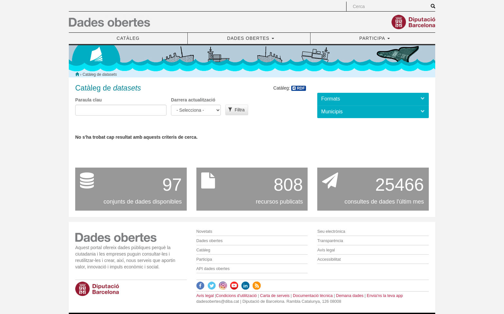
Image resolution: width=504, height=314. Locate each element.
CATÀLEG (128, 38)
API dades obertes (213, 268)
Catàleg (203, 250)
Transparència (330, 241)
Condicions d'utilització (236, 295)
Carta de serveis (275, 295)
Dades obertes (209, 241)
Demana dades (349, 295)
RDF (298, 88)
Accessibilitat (329, 259)
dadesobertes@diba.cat (217, 301)
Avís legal (326, 250)
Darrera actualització (193, 99)
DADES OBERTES (250, 38)
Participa (204, 259)
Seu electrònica (331, 231)
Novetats (204, 231)
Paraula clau (88, 99)
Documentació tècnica (313, 295)
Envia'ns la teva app (385, 295)
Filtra (236, 109)
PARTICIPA (374, 38)
